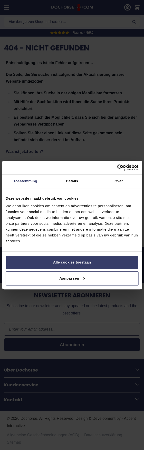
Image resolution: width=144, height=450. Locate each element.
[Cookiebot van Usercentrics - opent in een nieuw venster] (117, 167)
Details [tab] (72, 181)
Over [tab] (119, 181)
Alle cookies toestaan (72, 262)
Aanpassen (72, 278)
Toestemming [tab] (25, 181)
